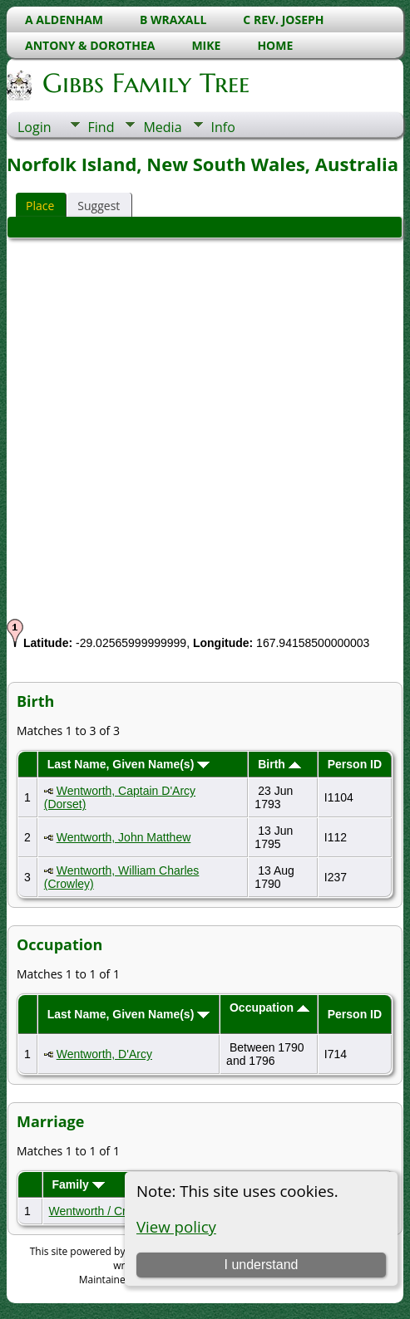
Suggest (98, 205)
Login (34, 127)
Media (162, 127)
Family (78, 1184)
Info (223, 127)
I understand (262, 1265)
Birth (279, 764)
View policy (176, 1226)
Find (101, 127)
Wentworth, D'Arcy (104, 1054)
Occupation (269, 1007)
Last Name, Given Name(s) (128, 764)
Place (40, 205)
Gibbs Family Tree (144, 83)
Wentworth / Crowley (102, 1211)
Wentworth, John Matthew (124, 837)
